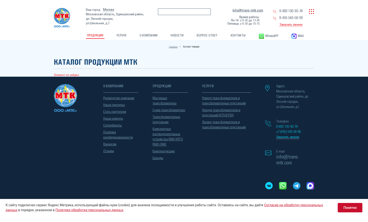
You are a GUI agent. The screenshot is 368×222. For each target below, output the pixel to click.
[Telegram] (296, 186)
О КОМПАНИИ (148, 35)
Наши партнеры (114, 105)
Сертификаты (112, 125)
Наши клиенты (113, 118)
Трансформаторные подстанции (166, 119)
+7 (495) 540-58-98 (288, 132)
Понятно (350, 208)
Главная (173, 46)
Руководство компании (118, 98)
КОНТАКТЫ (238, 35)
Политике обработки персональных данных (89, 210)
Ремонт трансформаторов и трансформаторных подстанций (224, 100)
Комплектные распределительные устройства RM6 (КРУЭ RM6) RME (168, 136)
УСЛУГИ (121, 35)
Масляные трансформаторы (164, 100)
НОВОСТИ (177, 35)
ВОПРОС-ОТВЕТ (207, 35)
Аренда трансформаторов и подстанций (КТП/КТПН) (221, 112)
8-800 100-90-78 (291, 11)
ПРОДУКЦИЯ (95, 35)
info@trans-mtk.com (248, 10)
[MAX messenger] (310, 186)
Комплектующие (164, 151)
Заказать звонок (291, 24)
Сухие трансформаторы (169, 110)
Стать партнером (114, 112)
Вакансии (109, 144)
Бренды (158, 158)
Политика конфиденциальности (118, 135)
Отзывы (108, 151)
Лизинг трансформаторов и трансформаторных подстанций (224, 124)
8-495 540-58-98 (291, 18)
